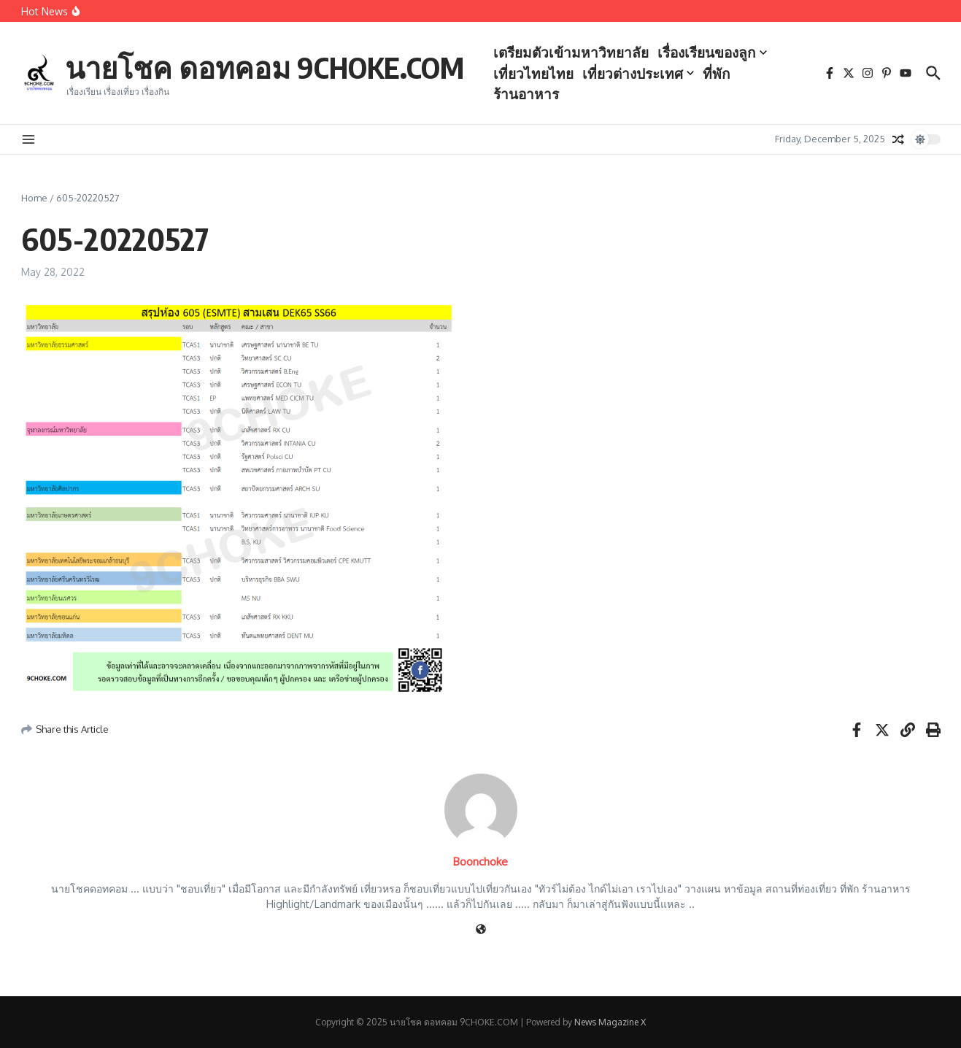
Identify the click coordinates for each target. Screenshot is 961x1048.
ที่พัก (716, 73)
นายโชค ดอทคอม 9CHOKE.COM (264, 67)
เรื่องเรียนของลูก (712, 52)
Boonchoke (480, 861)
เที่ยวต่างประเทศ (638, 73)
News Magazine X (610, 1022)
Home (34, 198)
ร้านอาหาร (526, 93)
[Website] (481, 930)
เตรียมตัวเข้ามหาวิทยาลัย (571, 52)
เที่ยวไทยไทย (533, 73)
